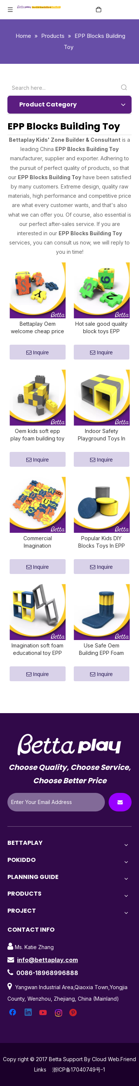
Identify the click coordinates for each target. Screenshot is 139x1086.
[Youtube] (44, 1031)
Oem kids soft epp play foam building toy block (37, 444)
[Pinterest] (74, 1031)
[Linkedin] (28, 1031)
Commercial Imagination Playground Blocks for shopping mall (37, 555)
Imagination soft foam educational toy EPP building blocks (37, 667)
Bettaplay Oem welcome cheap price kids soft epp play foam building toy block (37, 332)
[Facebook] (13, 1031)
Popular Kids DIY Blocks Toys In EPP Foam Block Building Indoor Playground (101, 555)
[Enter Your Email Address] (56, 820)
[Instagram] (59, 1031)
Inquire (37, 357)
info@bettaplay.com (47, 977)
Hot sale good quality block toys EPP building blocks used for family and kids (101, 332)
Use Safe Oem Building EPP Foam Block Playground (101, 667)
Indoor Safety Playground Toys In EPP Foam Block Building (101, 444)
